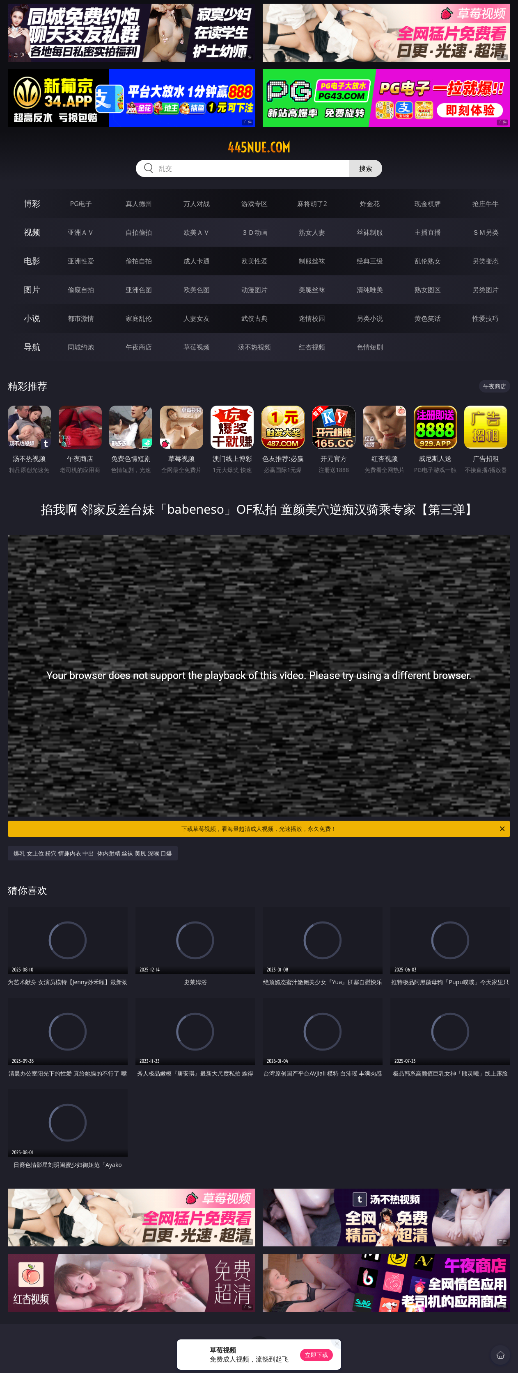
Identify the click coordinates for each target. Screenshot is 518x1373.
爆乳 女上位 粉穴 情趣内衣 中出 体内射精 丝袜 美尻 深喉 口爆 (93, 853)
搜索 (365, 168)
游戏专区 (254, 203)
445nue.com (258, 147)
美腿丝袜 (312, 289)
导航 (32, 346)
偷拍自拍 (139, 261)
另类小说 (370, 318)
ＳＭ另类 (485, 232)
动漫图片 (254, 289)
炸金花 (370, 203)
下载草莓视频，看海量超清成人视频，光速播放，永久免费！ (343, 829)
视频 (32, 232)
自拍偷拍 (139, 232)
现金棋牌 (428, 203)
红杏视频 (312, 347)
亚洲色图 (139, 289)
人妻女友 (196, 318)
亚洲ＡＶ (81, 232)
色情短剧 (370, 347)
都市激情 (81, 318)
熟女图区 (428, 289)
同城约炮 (81, 347)
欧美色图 (196, 289)
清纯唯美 (370, 289)
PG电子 (81, 203)
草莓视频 (196, 347)
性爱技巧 (485, 318)
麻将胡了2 (312, 203)
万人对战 (196, 203)
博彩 (32, 203)
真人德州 (139, 203)
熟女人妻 (312, 232)
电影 (32, 260)
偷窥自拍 (81, 289)
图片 (32, 289)
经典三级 (370, 261)
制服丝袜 (312, 261)
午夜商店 (139, 347)
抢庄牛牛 (485, 203)
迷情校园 (312, 318)
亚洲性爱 (81, 261)
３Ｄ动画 (254, 232)
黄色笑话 (428, 318)
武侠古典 (254, 318)
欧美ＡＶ (196, 232)
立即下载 (316, 1355)
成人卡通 (196, 261)
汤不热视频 (254, 347)
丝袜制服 (370, 232)
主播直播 (428, 232)
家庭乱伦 (139, 318)
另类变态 (485, 261)
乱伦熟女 (428, 261)
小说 (32, 318)
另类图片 (485, 289)
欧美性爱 (254, 261)
